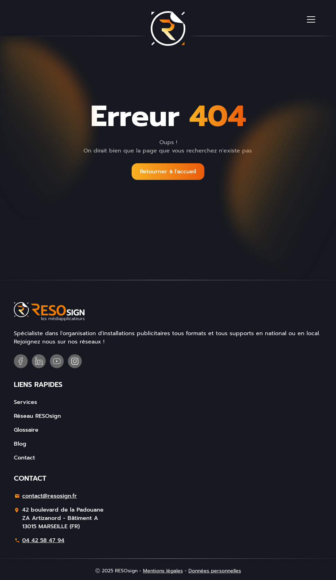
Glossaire (26, 430)
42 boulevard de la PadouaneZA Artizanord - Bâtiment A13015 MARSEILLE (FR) (63, 518)
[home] (168, 28)
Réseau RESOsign (37, 416)
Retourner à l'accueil (168, 171)
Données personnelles (214, 570)
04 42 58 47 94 (43, 540)
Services (25, 402)
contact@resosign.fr (49, 496)
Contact (24, 458)
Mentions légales (163, 570)
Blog (20, 444)
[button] (311, 19)
